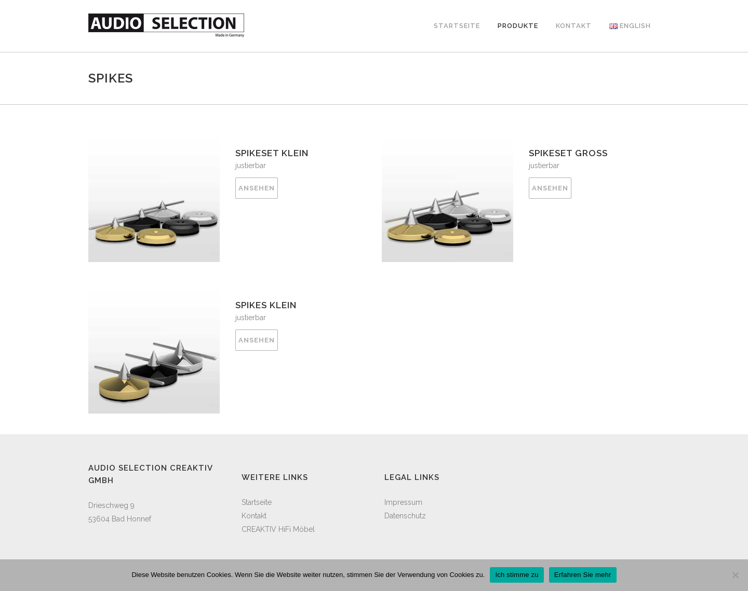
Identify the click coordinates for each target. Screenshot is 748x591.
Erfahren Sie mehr (582, 575)
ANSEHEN (256, 188)
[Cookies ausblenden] (735, 575)
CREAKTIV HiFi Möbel (278, 529)
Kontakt (254, 516)
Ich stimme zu (516, 575)
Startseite (257, 502)
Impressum (403, 502)
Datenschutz (405, 516)
